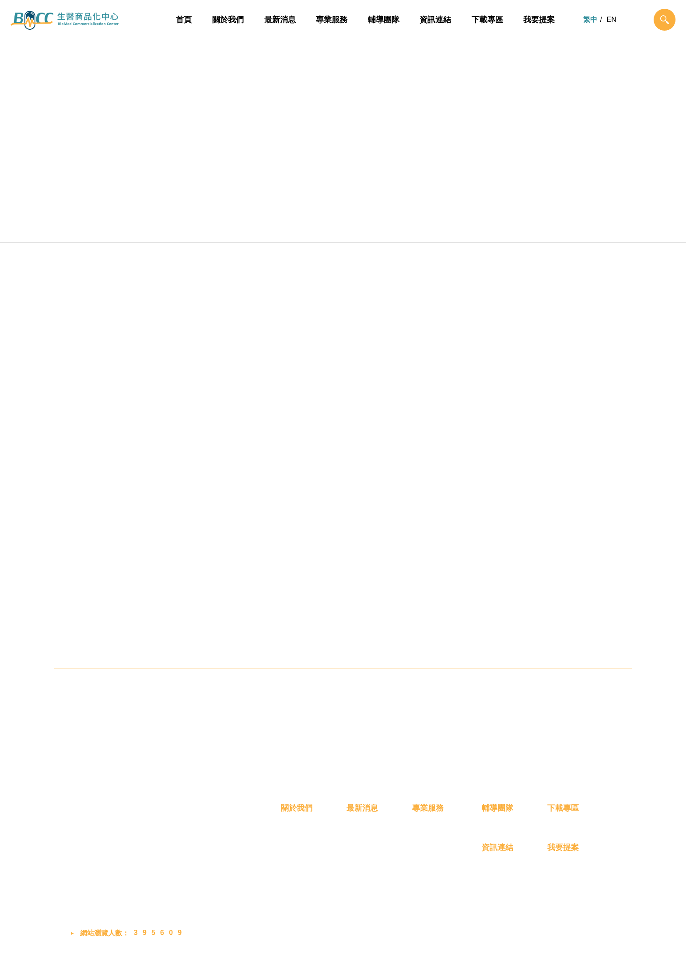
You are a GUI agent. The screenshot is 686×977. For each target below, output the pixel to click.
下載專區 (487, 19)
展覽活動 (360, 873)
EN (611, 19)
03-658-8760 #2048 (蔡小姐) (131, 875)
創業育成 (470, 229)
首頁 (184, 19)
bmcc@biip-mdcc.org (123, 896)
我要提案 (539, 19)
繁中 (590, 19)
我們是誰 (295, 857)
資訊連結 (435, 19)
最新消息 (280, 19)
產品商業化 (385, 229)
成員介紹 (295, 873)
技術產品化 (301, 229)
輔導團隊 (383, 19)
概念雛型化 (216, 229)
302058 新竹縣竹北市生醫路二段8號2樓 (148, 855)
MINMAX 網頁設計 (587, 961)
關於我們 (228, 19)
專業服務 (331, 19)
